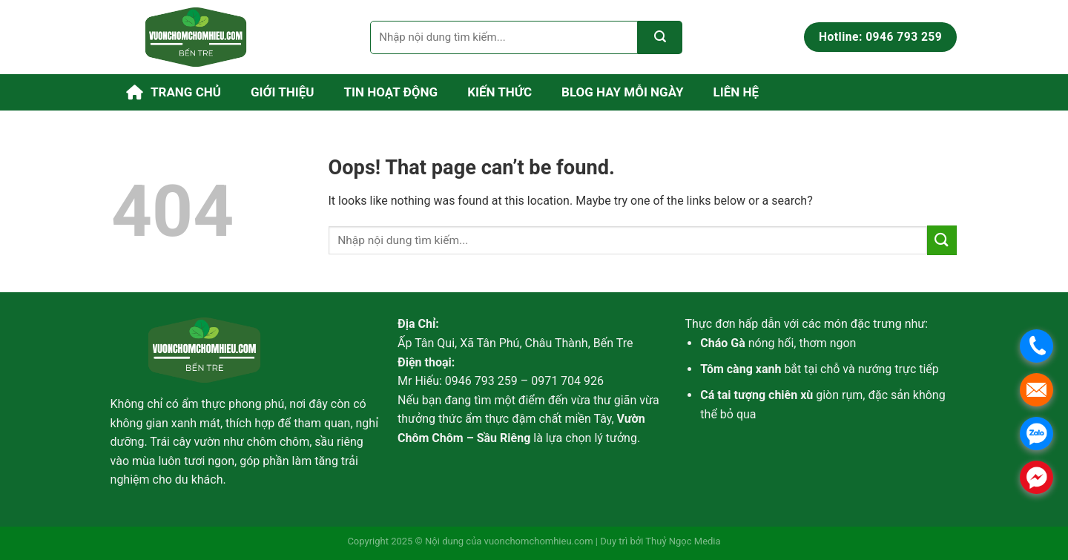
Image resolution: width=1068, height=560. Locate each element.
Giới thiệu (282, 92)
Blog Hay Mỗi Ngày (622, 92)
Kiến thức (499, 92)
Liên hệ (736, 92)
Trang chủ (173, 92)
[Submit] (660, 37)
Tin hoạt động (391, 92)
